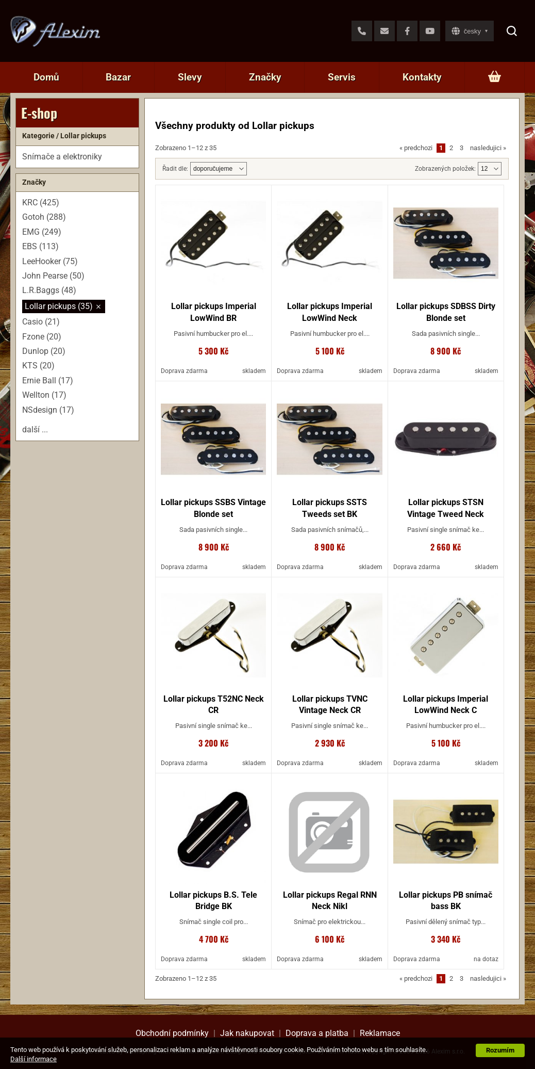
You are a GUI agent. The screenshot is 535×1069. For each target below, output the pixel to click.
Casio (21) (41, 322)
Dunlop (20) (43, 351)
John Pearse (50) (53, 276)
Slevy (190, 77)
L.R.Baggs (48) (49, 290)
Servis (342, 77)
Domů (46, 77)
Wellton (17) (44, 395)
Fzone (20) (41, 337)
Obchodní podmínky (172, 1033)
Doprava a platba (317, 1033)
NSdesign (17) (48, 410)
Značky (265, 77)
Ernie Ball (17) (47, 380)
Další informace (33, 1059)
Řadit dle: (175, 168)
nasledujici (488, 148)
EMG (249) (41, 232)
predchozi (415, 148)
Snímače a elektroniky (62, 156)
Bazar (118, 77)
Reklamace (380, 1033)
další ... (35, 429)
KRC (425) (40, 202)
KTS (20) (38, 365)
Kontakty (422, 77)
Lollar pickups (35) (59, 306)
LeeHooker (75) (50, 261)
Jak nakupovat (247, 1033)
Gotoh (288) (44, 217)
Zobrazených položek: (445, 168)
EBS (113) (40, 246)
